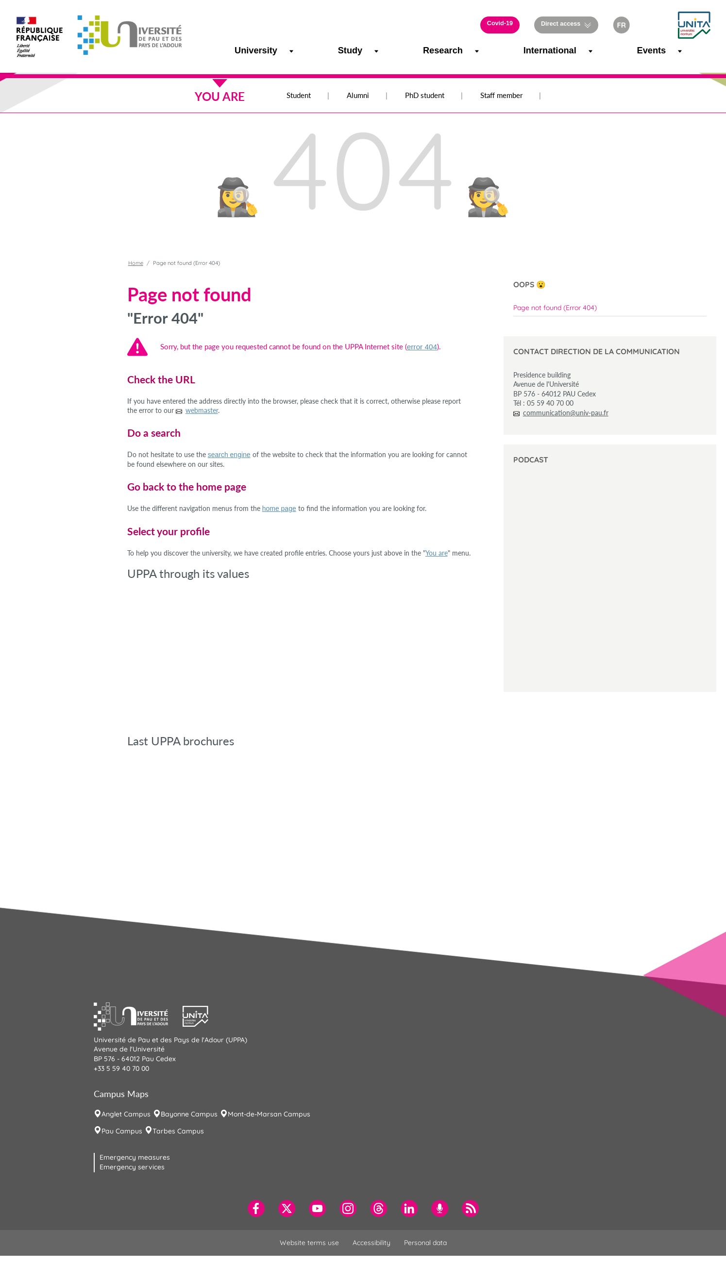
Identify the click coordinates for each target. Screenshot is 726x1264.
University (247, 50)
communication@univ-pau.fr (565, 413)
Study (346, 50)
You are (436, 553)
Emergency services (132, 1167)
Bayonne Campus (189, 1114)
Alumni (358, 95)
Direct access (560, 23)
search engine (229, 455)
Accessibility (371, 1242)
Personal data (425, 1242)
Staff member (501, 95)
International (537, 50)
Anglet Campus (126, 1114)
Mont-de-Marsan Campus (269, 1114)
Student (299, 95)
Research (434, 50)
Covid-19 (500, 23)
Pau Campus (121, 1131)
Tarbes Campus (178, 1131)
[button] (652, 24)
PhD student (424, 95)
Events (646, 50)
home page (279, 508)
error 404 (422, 347)
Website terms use (309, 1242)
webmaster (202, 410)
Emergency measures (135, 1157)
